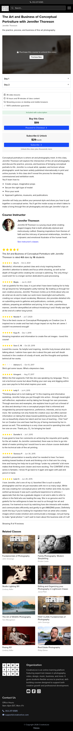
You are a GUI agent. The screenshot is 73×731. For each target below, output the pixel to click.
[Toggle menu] (69, 8)
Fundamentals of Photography (16, 555)
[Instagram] (39, 691)
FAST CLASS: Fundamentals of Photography (52, 618)
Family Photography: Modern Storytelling (51, 557)
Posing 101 (7, 647)
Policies (36, 728)
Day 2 (7, 84)
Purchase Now (36, 57)
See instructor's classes (28, 241)
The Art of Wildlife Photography (16, 616)
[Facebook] (34, 691)
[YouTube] (28, 691)
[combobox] (38, 8)
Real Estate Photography (49, 647)
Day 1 (6, 78)
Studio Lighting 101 (10, 586)
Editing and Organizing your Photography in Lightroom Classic (53, 587)
